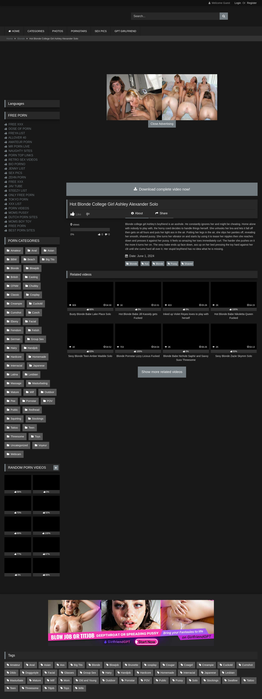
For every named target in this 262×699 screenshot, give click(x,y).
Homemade (38, 335)
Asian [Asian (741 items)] (47, 631)
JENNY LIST (14, 168)
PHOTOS (57, 31)
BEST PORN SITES (19, 230)
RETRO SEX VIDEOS (21, 159)
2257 (126, 682)
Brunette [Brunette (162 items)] (133, 631)
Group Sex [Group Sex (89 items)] (89, 639)
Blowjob (33, 265)
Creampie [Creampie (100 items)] (208, 631)
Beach (30, 258)
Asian (49, 250)
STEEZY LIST (15, 190)
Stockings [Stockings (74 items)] (212, 647)
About (137, 213)
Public (14, 382)
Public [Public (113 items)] (162, 647)
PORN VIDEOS (16, 208)
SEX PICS (101, 31)
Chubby (15, 281)
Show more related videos (162, 372)
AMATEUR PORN (18, 142)
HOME (16, 31)
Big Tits (48, 258)
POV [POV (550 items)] (147, 647)
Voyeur (42, 413)
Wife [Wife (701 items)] (81, 654)
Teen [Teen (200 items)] (13, 654)
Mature (15, 367)
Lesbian (32, 351)
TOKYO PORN (16, 199)
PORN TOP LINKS (18, 155)
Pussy (172, 263)
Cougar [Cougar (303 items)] (170, 631)
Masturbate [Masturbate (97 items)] (16, 647)
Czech (14, 304)
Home (10, 38)
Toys (37, 405)
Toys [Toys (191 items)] (66, 654)
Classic (34, 281)
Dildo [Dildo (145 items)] (13, 639)
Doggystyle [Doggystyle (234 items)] (32, 639)
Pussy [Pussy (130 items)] (179, 647)
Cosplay (15, 289)
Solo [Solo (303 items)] (195, 647)
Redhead (33, 382)
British (14, 273)
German (15, 320)
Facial (49, 304)
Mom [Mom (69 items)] (67, 647)
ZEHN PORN (15, 177)
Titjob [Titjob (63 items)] (51, 654)
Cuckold (15, 296)
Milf (31, 367)
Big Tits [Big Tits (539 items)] (78, 631)
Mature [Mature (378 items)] (37, 647)
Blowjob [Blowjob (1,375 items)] (114, 631)
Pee (13, 374)
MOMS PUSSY (16, 212)
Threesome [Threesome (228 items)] (32, 654)
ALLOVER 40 (15, 137)
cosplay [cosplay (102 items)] (152, 631)
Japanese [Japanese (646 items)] (210, 639)
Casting (32, 273)
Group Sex (36, 320)
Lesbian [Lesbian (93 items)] (230, 639)
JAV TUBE (13, 186)
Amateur (15, 250)
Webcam (16, 421)
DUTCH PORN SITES (21, 217)
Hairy (14, 328)
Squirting (16, 390)
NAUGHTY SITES (18, 150)
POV (48, 374)
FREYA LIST (14, 133)
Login (238, 2)
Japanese (38, 343)
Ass (145, 263)
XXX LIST (13, 203)
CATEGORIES (36, 31)
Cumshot (35, 296)
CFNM (51, 273)
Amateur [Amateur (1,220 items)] (15, 631)
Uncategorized (19, 413)
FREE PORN (15, 226)
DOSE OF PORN (17, 128)
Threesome (17, 405)
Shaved (187, 263)
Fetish (34, 312)
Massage (16, 359)
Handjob (32, 328)
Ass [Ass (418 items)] (62, 631)
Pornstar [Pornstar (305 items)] (130, 647)
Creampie (36, 289)
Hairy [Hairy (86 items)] (108, 639)
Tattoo (14, 398)
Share (161, 213)
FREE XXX (13, 124)
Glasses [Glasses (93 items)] (69, 639)
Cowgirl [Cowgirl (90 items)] (188, 631)
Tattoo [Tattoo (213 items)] (250, 647)
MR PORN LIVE (17, 146)
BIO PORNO (14, 164)
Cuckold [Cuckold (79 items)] (228, 631)
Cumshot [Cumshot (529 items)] (247, 631)
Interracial (16, 343)
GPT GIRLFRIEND (125, 31)
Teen (31, 398)
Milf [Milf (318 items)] (52, 647)
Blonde (21, 38)
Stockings (37, 390)
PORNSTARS (79, 31)
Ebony (32, 304)
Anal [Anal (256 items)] (32, 631)
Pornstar (30, 374)
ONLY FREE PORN (19, 195)
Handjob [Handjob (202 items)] (126, 639)
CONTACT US (107, 682)
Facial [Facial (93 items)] (51, 639)
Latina (14, 351)
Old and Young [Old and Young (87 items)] (87, 647)
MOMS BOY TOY (18, 221)
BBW (14, 258)
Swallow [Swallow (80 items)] (232, 647)
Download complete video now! (162, 189)
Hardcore (16, 335)
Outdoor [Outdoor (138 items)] (110, 647)
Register (252, 2)
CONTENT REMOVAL (149, 682)
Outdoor (48, 367)
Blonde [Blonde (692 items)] (96, 631)
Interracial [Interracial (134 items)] (189, 639)
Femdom (16, 312)
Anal (33, 250)
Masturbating (39, 359)
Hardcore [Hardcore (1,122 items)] (145, 639)
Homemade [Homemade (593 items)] (167, 639)
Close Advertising (162, 123)
